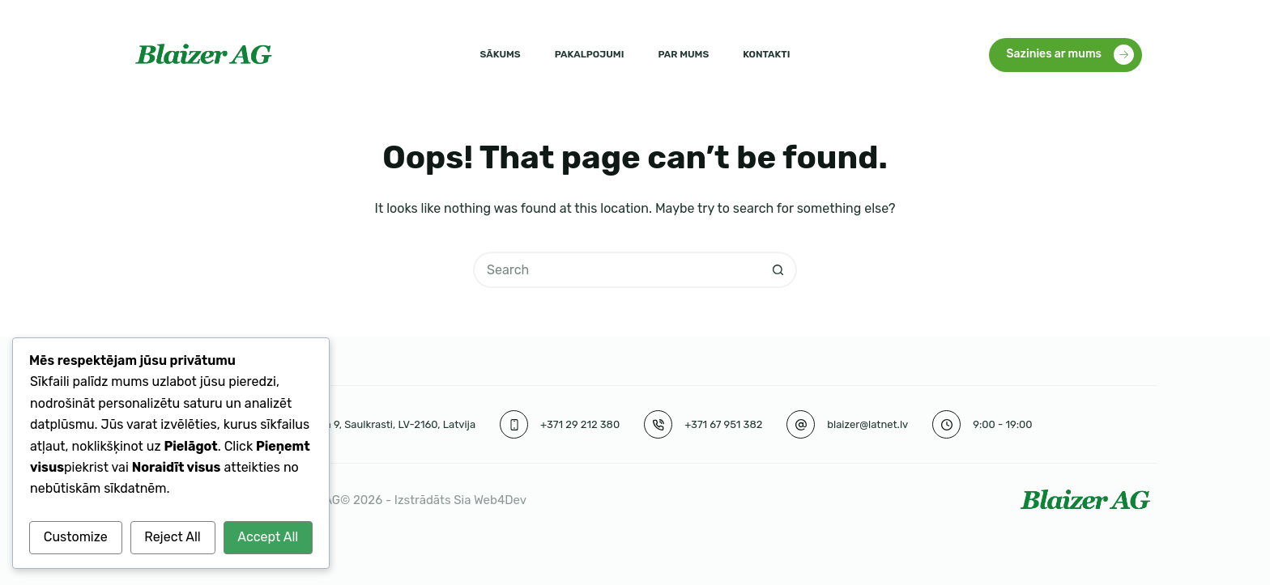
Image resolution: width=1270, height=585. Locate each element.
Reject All (172, 537)
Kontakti (766, 54)
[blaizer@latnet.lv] (800, 424)
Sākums (500, 54)
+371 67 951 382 (723, 424)
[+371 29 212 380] (514, 424)
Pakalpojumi (589, 54)
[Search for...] (617, 270)
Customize (76, 537)
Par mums (683, 54)
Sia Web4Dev (490, 500)
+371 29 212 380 (580, 424)
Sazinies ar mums (1070, 55)
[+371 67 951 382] (658, 424)
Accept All (267, 537)
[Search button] (779, 270)
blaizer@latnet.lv (867, 424)
